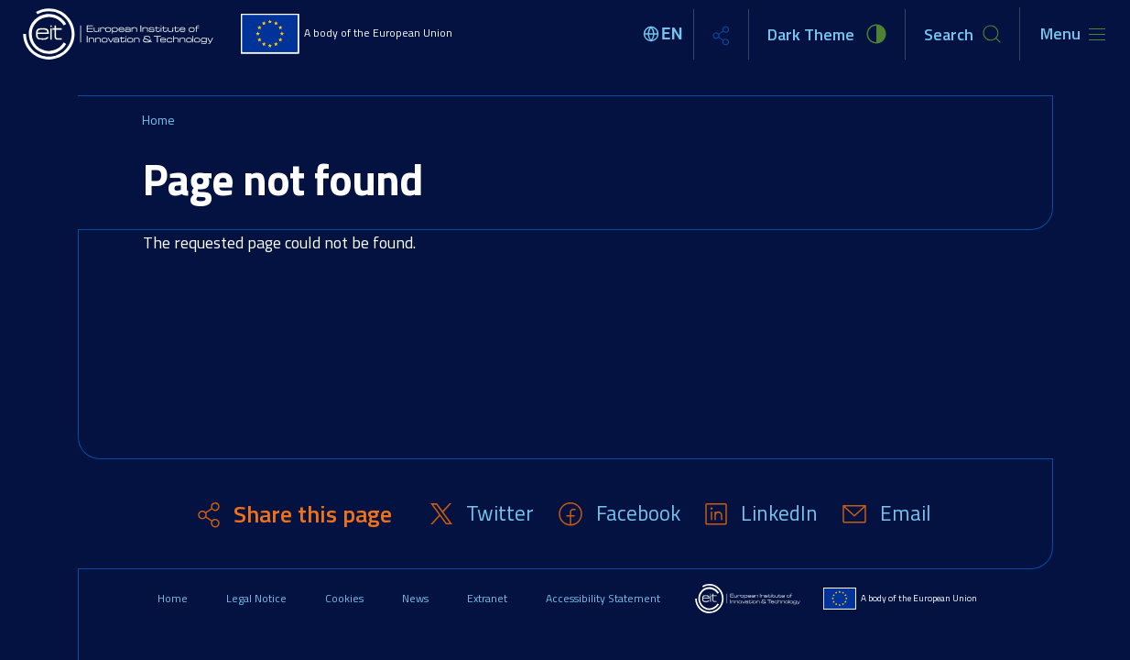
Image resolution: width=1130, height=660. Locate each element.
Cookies (344, 598)
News (415, 598)
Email (905, 513)
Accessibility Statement (603, 598)
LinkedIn (779, 513)
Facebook (638, 513)
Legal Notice (256, 598)
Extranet (487, 598)
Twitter (500, 513)
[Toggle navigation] (1072, 34)
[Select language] (665, 34)
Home (158, 119)
